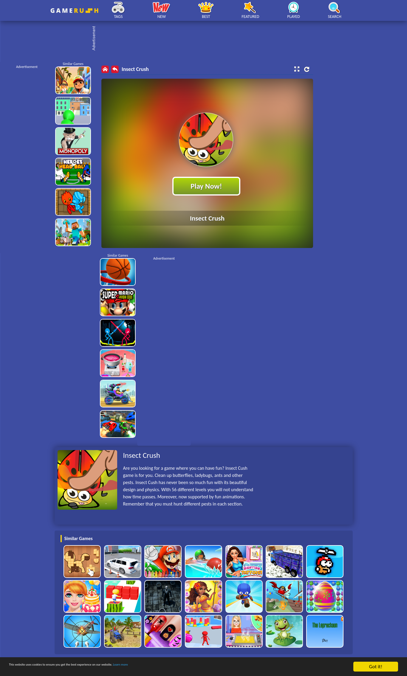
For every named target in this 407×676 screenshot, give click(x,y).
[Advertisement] (206, 38)
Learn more (186, 667)
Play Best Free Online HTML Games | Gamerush (74, 11)
